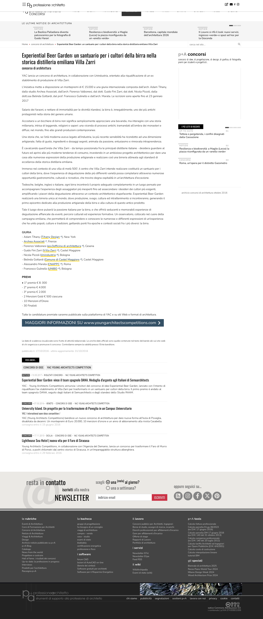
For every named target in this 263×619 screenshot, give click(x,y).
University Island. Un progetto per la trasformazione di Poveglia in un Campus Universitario (77, 408)
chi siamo (131, 598)
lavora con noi (198, 598)
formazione (110, 11)
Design (25, 539)
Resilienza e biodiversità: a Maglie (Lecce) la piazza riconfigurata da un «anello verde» (108, 35)
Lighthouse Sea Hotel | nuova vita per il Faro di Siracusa (55, 440)
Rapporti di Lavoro (142, 539)
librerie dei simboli (86, 565)
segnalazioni (162, 598)
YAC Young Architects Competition (69, 367)
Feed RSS (137, 559)
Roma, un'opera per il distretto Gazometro (203, 163)
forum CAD (82, 559)
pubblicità (146, 598)
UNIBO (53, 268)
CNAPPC (54, 264)
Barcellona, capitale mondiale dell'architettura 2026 (161, 33)
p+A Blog (26, 545)
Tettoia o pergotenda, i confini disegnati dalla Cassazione (201, 135)
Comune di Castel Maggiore (62, 259)
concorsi (37, 14)
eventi (91, 11)
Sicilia (49, 435)
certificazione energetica (89, 545)
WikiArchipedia (140, 569)
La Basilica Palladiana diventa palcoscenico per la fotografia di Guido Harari (52, 35)
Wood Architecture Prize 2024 (203, 575)
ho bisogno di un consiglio (90, 527)
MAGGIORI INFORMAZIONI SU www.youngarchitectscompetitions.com (90, 322)
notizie (149, 11)
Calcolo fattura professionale (202, 524)
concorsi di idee (33, 367)
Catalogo (26, 549)
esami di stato (84, 539)
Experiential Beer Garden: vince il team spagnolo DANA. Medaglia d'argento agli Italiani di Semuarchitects (85, 380)
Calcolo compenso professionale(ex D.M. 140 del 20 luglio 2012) (204, 539)
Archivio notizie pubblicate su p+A (38, 542)
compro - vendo (85, 533)
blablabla (82, 542)
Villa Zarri (49, 250)
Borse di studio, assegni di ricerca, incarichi (153, 527)
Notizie (25, 375)
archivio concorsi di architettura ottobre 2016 (204, 192)
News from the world (32, 552)
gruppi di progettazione (88, 524)
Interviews (27, 564)
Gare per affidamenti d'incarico (148, 533)
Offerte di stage (140, 536)
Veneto (49, 403)
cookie (224, 598)
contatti (235, 598)
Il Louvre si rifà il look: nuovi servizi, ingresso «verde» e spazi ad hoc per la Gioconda (219, 35)
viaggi (165, 11)
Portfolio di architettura (144, 542)
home (76, 11)
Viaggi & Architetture (32, 536)
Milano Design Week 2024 (201, 572)
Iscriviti (159, 497)
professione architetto (42, 11)
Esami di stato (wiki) (142, 572)
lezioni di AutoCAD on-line (90, 562)
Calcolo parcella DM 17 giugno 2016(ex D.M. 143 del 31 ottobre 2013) (206, 534)
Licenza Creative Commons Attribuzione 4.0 (219, 607)
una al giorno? (123, 482)
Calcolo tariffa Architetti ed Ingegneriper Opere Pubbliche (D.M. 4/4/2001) (206, 545)
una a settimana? (121, 488)
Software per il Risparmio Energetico (95, 572)
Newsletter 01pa (141, 556)
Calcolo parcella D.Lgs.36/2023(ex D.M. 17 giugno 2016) (203, 528)
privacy (213, 598)
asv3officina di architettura (64, 246)
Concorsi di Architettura (33, 530)
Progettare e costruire (32, 555)
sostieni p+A (179, 598)
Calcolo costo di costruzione (201, 549)
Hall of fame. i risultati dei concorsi (39, 558)
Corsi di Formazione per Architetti (38, 527)
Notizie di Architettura (32, 533)
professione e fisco (86, 549)
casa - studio (83, 536)
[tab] (231, 25)
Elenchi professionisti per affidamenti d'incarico (155, 530)
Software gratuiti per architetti (92, 568)
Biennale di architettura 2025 (202, 565)
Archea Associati (34, 241)
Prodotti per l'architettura (34, 568)
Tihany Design (50, 237)
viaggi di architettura (87, 530)
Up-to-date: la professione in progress (40, 561)
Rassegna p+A (29, 571)
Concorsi (27, 403)
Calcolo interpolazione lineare (202, 552)
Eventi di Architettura (32, 524)
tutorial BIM (193, 555)
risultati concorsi (53, 375)
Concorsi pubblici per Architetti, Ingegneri (153, 524)
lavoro (181, 11)
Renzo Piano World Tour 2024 (203, 569)
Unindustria (48, 255)
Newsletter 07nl (141, 553)
